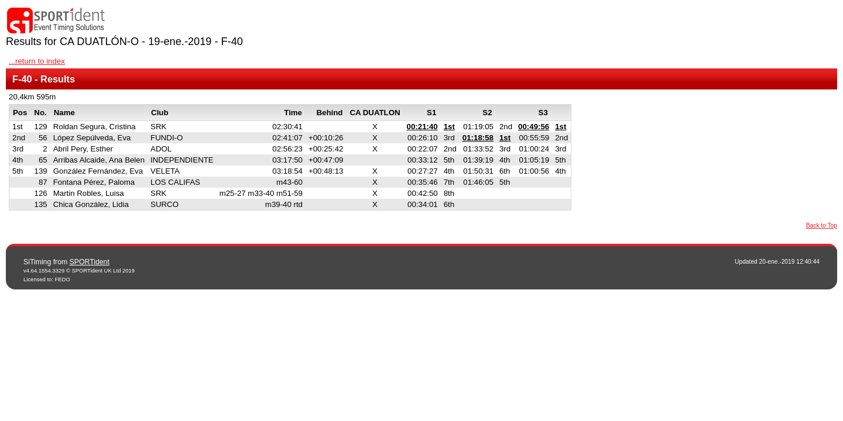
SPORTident (89, 262)
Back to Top (821, 225)
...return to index (37, 61)
